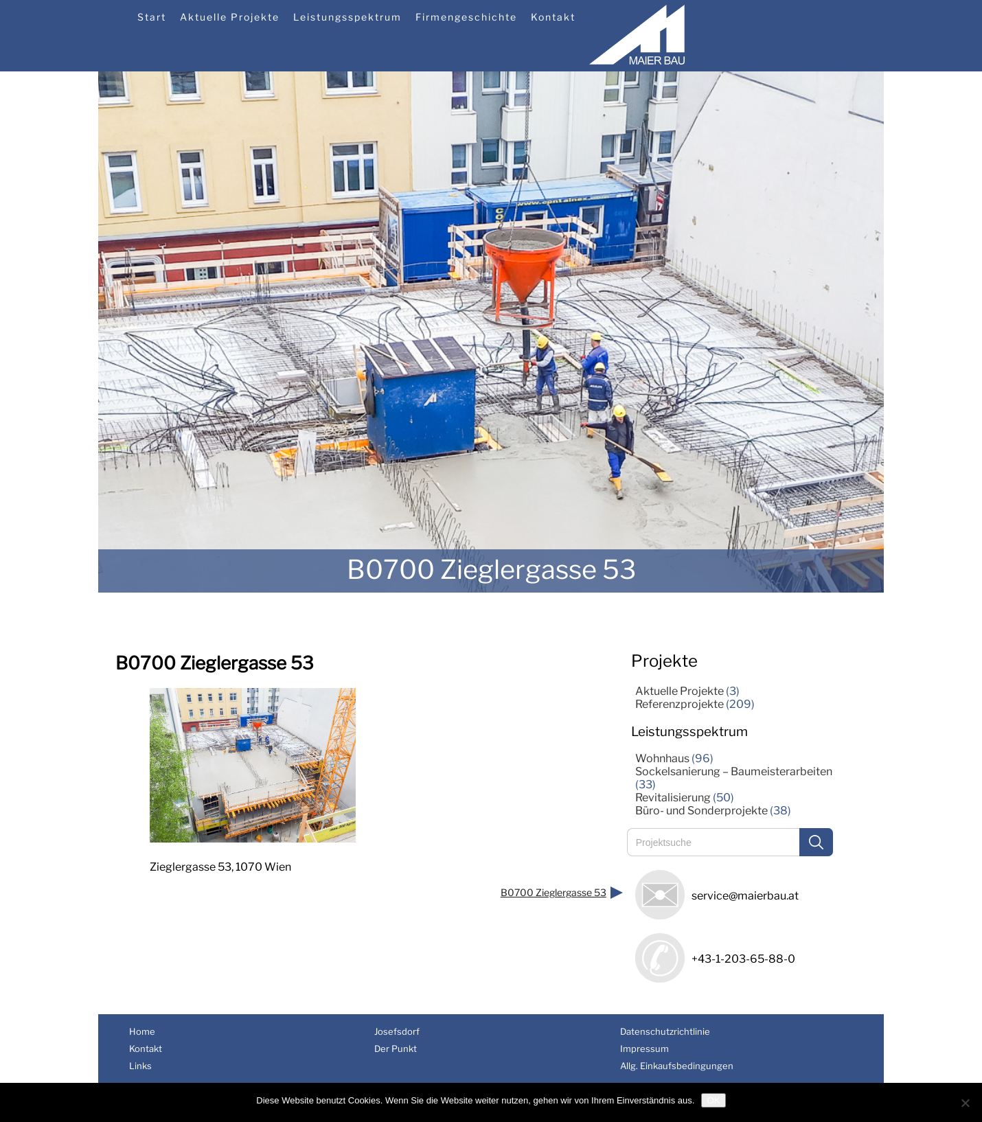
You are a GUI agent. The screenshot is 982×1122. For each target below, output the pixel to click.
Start (151, 17)
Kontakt (553, 17)
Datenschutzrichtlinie (665, 1031)
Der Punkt (395, 1048)
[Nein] (965, 1103)
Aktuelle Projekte (229, 17)
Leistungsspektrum (347, 17)
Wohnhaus (662, 758)
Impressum (644, 1048)
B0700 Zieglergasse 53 (553, 892)
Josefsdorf (397, 1031)
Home (142, 1031)
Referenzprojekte (679, 704)
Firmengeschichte (466, 17)
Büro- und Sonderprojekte (701, 810)
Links (140, 1065)
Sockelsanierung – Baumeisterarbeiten (733, 771)
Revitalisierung (673, 797)
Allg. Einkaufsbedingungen (676, 1065)
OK (713, 1100)
